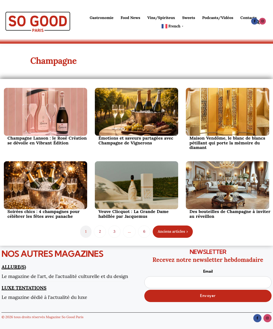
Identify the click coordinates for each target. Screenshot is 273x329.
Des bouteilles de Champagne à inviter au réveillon (229, 214)
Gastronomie (101, 17)
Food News (130, 17)
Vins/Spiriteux (161, 17)
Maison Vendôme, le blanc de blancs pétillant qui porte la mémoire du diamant (227, 143)
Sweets (188, 17)
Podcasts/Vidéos (217, 17)
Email (208, 278)
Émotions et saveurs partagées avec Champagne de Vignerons (135, 140)
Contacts (248, 17)
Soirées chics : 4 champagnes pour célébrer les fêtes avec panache (43, 214)
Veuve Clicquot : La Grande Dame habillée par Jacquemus (133, 214)
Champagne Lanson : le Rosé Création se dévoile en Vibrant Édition (47, 140)
